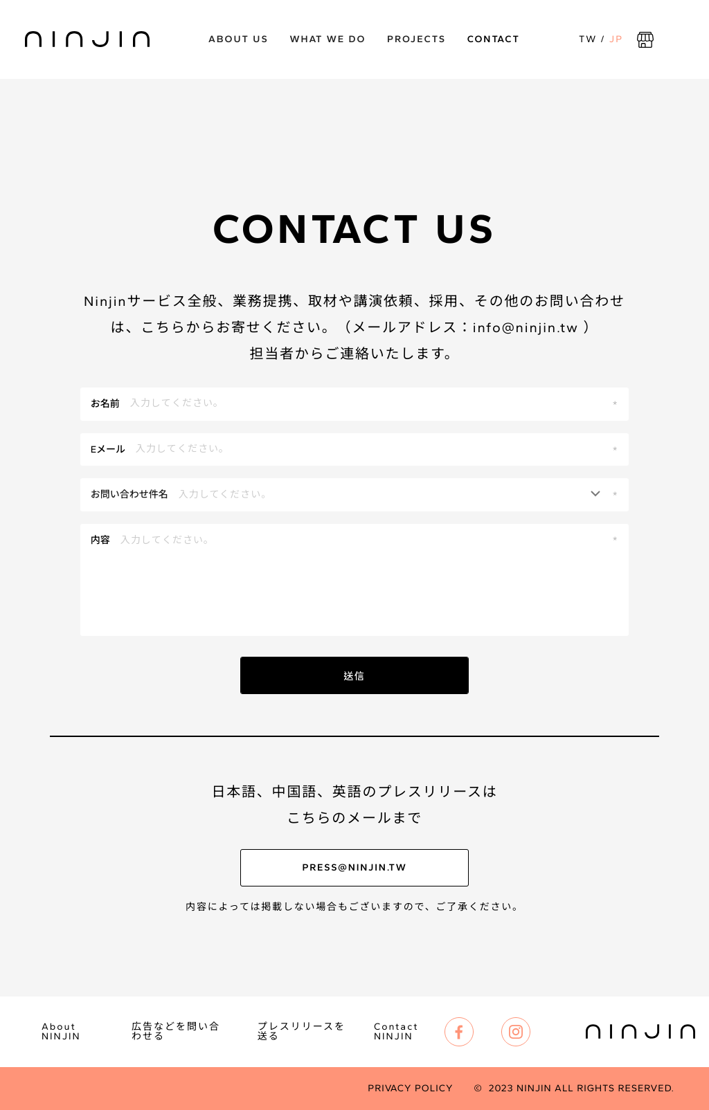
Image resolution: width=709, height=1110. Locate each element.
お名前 (105, 404)
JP (616, 39)
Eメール (108, 449)
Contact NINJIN (396, 1031)
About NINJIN (61, 1031)
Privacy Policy (410, 1088)
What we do (327, 39)
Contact (493, 39)
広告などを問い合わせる (176, 1031)
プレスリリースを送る (301, 1031)
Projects (416, 39)
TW (588, 39)
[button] (354, 494)
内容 (100, 540)
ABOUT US (238, 39)
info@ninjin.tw (526, 327)
